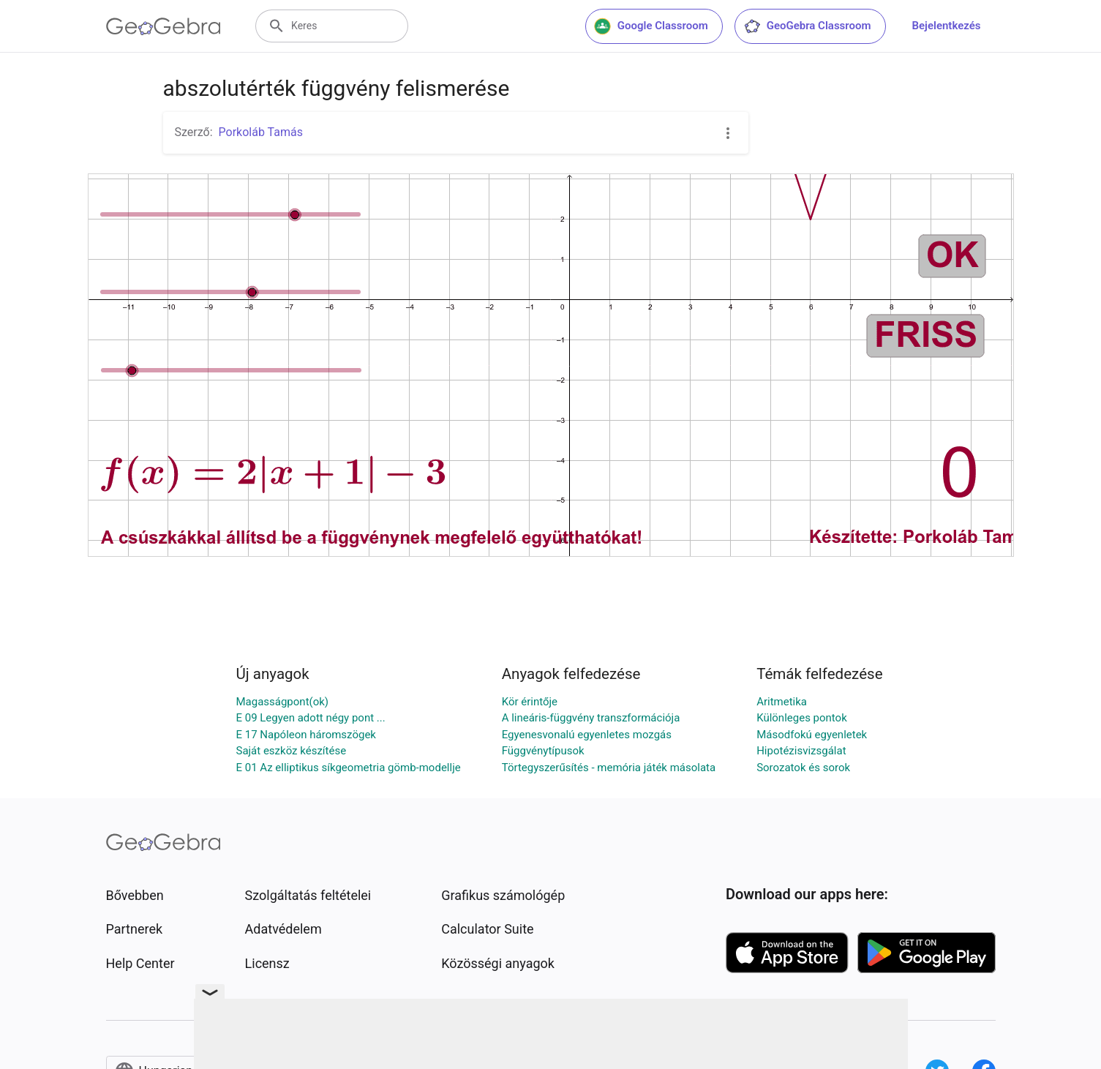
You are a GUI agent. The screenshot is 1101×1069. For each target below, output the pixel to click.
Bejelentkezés (946, 25)
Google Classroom (651, 26)
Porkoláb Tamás (261, 132)
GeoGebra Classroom (807, 26)
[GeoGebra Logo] (163, 26)
